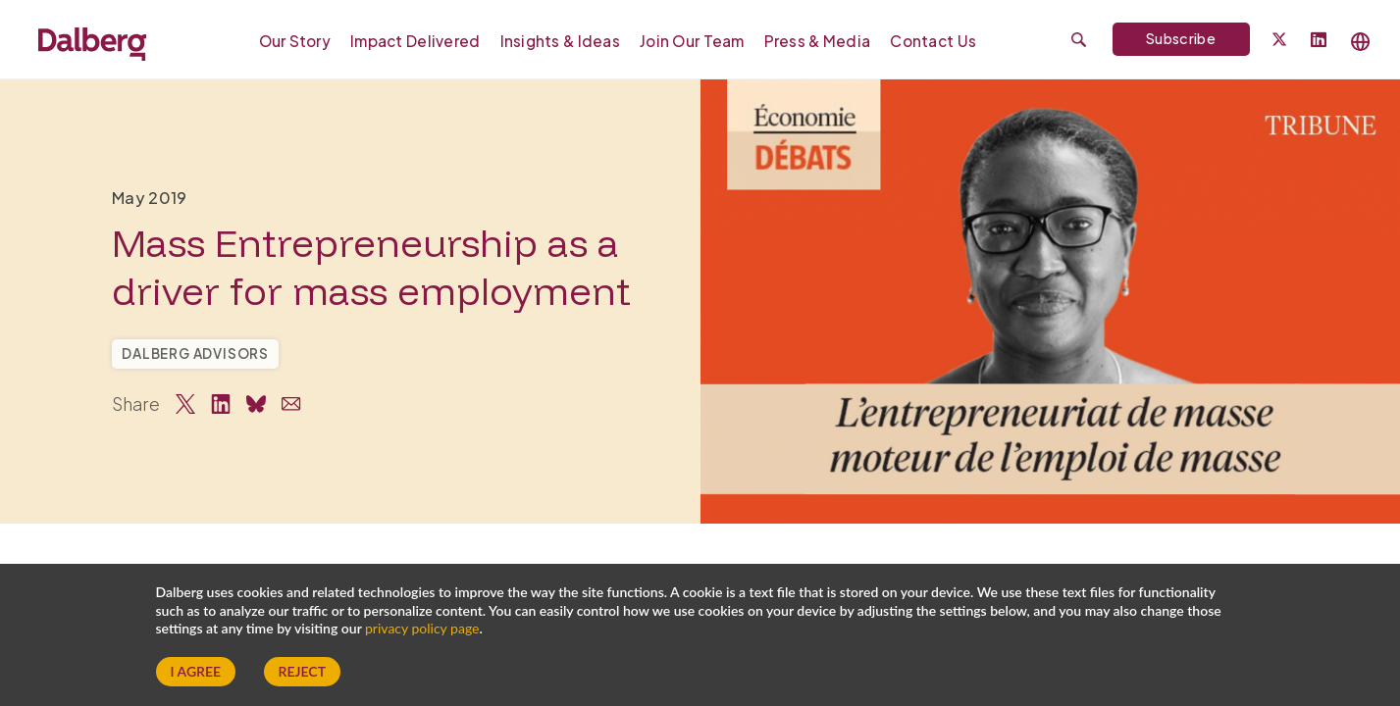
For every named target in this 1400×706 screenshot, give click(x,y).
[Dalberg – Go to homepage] (92, 41)
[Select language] (1361, 41)
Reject (302, 671)
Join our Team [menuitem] (692, 40)
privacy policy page (422, 628)
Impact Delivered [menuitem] (415, 40)
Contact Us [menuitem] (933, 40)
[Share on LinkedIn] (221, 404)
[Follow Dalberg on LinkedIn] (1318, 40)
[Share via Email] (291, 404)
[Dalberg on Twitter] (1279, 39)
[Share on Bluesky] (256, 404)
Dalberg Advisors (195, 353)
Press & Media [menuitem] (817, 40)
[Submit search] (1078, 39)
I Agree (196, 671)
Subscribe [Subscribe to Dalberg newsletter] (1181, 38)
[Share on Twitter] (185, 404)
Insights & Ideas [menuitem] (560, 40)
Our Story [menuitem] (295, 40)
